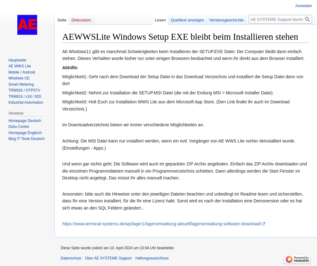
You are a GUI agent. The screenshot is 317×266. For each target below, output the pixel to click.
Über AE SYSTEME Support (108, 258)
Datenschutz (71, 258)
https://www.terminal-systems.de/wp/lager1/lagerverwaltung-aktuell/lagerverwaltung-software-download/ (161, 223)
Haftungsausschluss (151, 258)
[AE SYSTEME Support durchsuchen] (280, 19)
